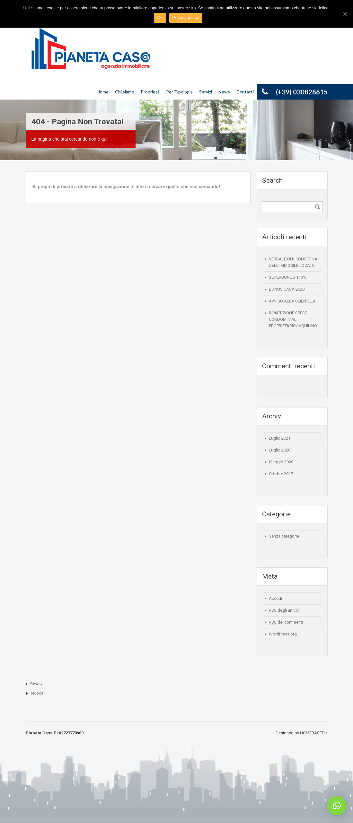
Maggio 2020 (281, 462)
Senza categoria (284, 536)
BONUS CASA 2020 (286, 289)
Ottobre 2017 (281, 473)
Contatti (245, 91)
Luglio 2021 (279, 438)
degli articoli (284, 610)
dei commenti (286, 622)
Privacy (36, 683)
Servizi (205, 91)
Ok (160, 17)
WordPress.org (283, 634)
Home (103, 91)
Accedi (275, 598)
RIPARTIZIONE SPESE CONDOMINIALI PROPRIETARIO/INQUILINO (293, 319)
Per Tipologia (179, 91)
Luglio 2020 (279, 450)
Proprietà (150, 91)
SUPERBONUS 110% (287, 277)
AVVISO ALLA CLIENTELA (292, 301)
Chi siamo (124, 91)
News (224, 91)
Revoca (36, 693)
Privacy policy (185, 17)
